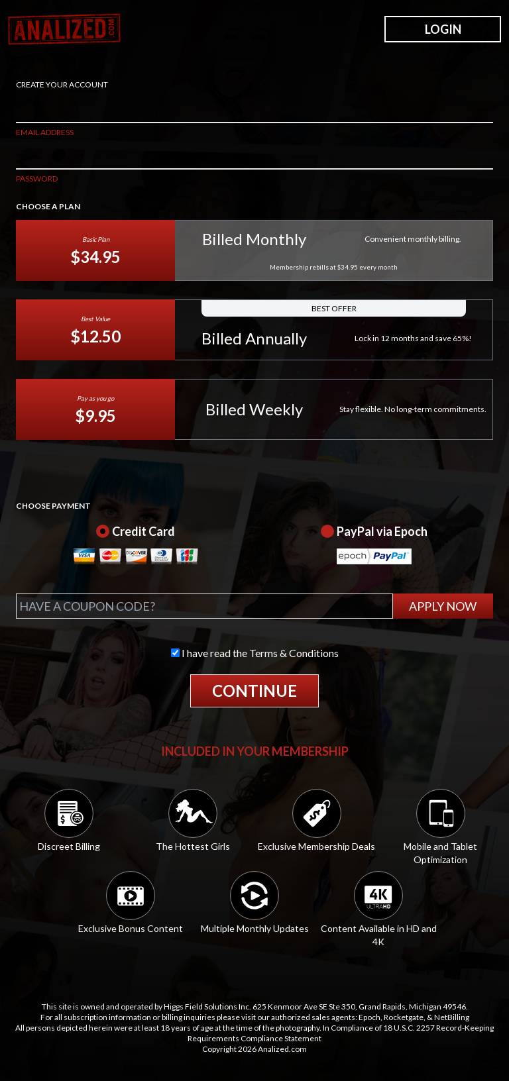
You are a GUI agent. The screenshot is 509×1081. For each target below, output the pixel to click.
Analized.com (282, 1049)
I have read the (255, 652)
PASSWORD (37, 178)
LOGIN (443, 29)
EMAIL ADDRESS (45, 132)
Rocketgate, (404, 1017)
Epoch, (370, 1017)
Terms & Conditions (294, 652)
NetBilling (451, 1017)
